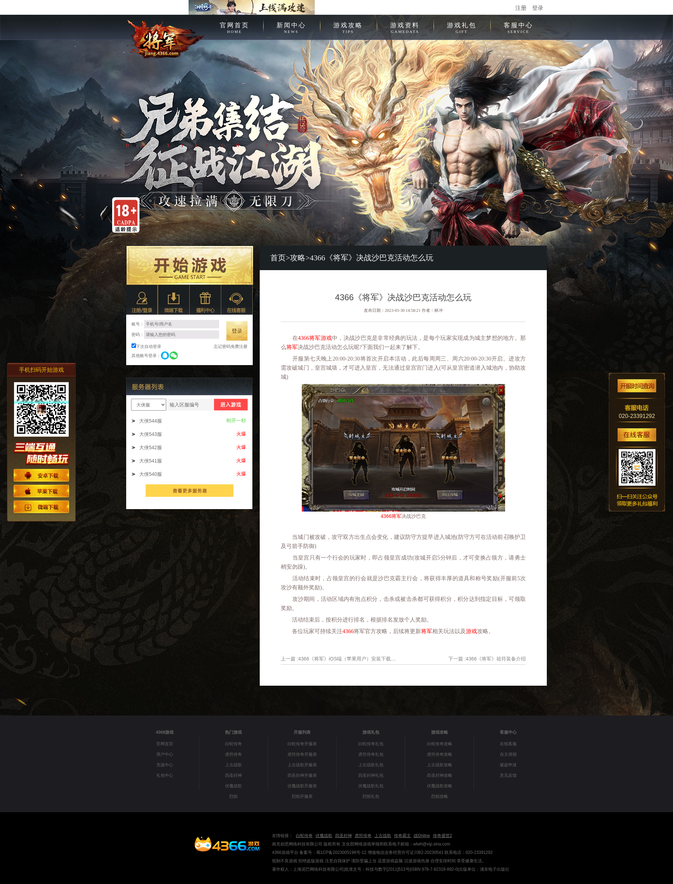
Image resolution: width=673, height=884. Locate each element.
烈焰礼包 (370, 796)
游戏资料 (405, 27)
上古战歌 (233, 764)
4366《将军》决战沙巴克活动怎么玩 (371, 257)
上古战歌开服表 (302, 764)
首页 (278, 257)
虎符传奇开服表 (302, 754)
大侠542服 (150, 447)
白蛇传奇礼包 (370, 743)
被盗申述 (508, 764)
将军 (315, 338)
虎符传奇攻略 (439, 754)
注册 (520, 8)
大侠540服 (150, 474)
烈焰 (233, 796)
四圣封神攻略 (439, 775)
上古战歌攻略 (439, 764)
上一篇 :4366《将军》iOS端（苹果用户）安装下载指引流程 (339, 659)
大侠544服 (150, 421)
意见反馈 (508, 775)
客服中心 (518, 27)
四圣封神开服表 (302, 775)
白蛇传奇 (233, 743)
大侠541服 (150, 461)
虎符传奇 (233, 754)
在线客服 (508, 743)
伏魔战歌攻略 (439, 785)
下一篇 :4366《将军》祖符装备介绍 (487, 659)
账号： (175, 324)
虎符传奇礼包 (370, 754)
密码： (175, 334)
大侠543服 (150, 434)
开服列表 (302, 732)
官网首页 (234, 27)
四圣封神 (233, 775)
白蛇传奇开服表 (302, 743)
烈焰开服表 (302, 796)
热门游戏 (233, 732)
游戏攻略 (348, 27)
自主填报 (508, 754)
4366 (303, 338)
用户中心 (164, 754)
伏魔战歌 (233, 785)
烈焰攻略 (439, 796)
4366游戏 (165, 732)
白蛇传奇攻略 (439, 743)
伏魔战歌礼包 (370, 785)
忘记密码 (222, 346)
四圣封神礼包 (370, 775)
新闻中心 (291, 27)
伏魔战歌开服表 (302, 785)
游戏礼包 (461, 27)
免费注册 (239, 346)
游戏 (326, 338)
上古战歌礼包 (370, 764)
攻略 (297, 257)
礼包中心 (164, 775)
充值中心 (164, 764)
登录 (537, 8)
